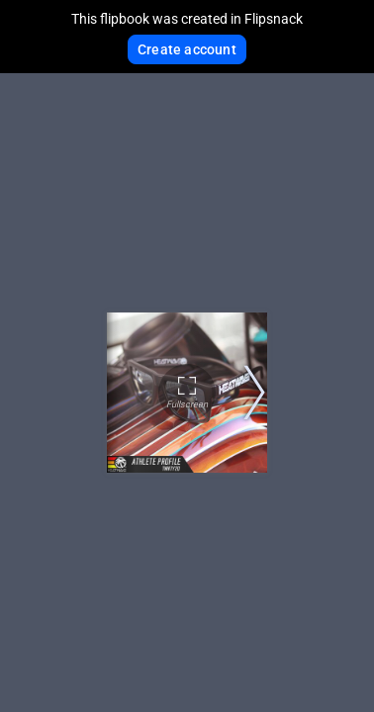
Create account (187, 49)
